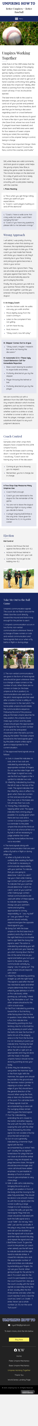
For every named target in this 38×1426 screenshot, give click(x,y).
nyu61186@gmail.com (21, 1325)
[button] (19, 1340)
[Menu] (19, 18)
